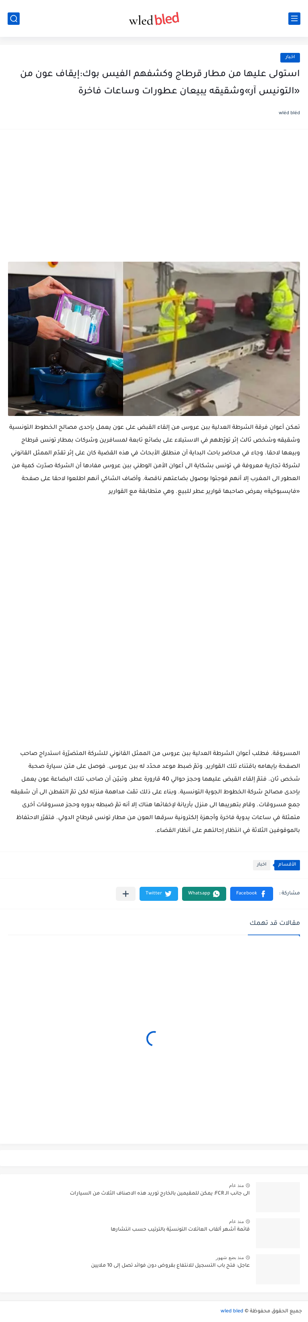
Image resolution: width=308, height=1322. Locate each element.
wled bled (232, 1311)
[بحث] (14, 18)
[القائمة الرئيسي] (294, 18)
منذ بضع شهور (230, 1257)
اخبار (290, 57)
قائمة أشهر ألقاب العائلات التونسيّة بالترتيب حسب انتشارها (180, 1230)
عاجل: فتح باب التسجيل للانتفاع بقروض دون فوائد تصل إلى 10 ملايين (170, 1266)
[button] (251, 894)
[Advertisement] (154, 199)
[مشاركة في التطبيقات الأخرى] (126, 894)
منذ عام (236, 1185)
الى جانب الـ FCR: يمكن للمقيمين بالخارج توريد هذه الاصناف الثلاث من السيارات (160, 1194)
